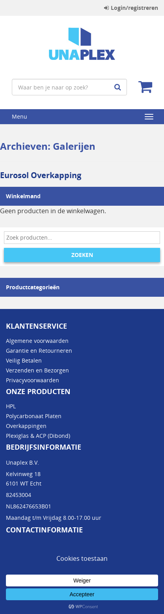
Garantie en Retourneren (39, 350)
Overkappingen (26, 426)
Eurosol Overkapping (40, 175)
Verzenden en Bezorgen (37, 370)
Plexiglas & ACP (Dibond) (38, 435)
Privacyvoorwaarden (32, 380)
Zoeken (82, 255)
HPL (11, 406)
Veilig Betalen (24, 360)
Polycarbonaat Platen (34, 416)
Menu (19, 116)
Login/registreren (131, 7)
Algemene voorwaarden (37, 340)
